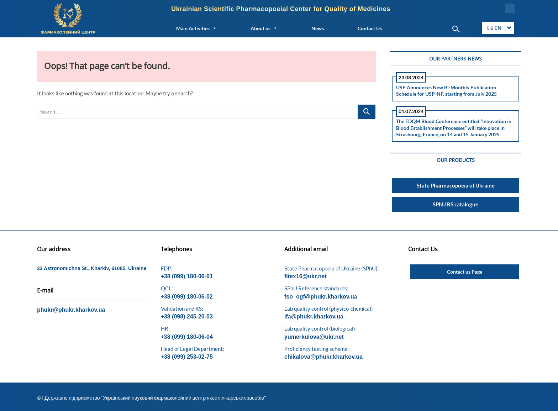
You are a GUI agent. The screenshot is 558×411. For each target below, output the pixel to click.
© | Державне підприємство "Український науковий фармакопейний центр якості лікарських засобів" (151, 398)
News (317, 28)
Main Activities (196, 28)
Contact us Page (464, 272)
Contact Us (370, 28)
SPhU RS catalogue (455, 204)
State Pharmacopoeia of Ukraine (456, 185)
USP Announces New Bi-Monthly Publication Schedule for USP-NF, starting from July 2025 (446, 90)
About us (264, 28)
